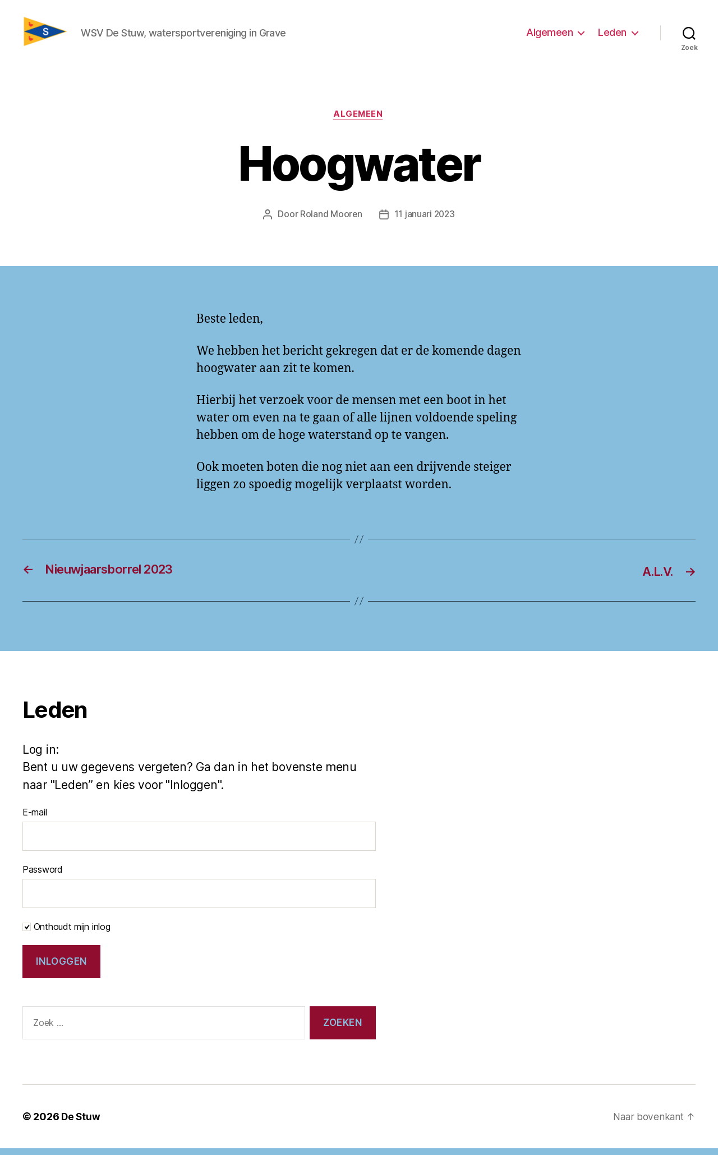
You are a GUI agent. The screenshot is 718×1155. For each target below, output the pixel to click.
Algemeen (549, 36)
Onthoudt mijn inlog (66, 933)
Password (42, 876)
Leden (612, 36)
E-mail (34, 819)
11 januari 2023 (425, 221)
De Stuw (81, 1123)
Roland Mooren (330, 221)
